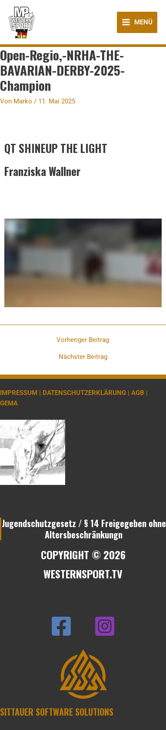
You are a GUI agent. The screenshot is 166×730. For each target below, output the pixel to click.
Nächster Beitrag (83, 357)
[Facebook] (61, 626)
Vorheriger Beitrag (82, 340)
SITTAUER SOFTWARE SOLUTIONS (56, 711)
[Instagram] (105, 626)
